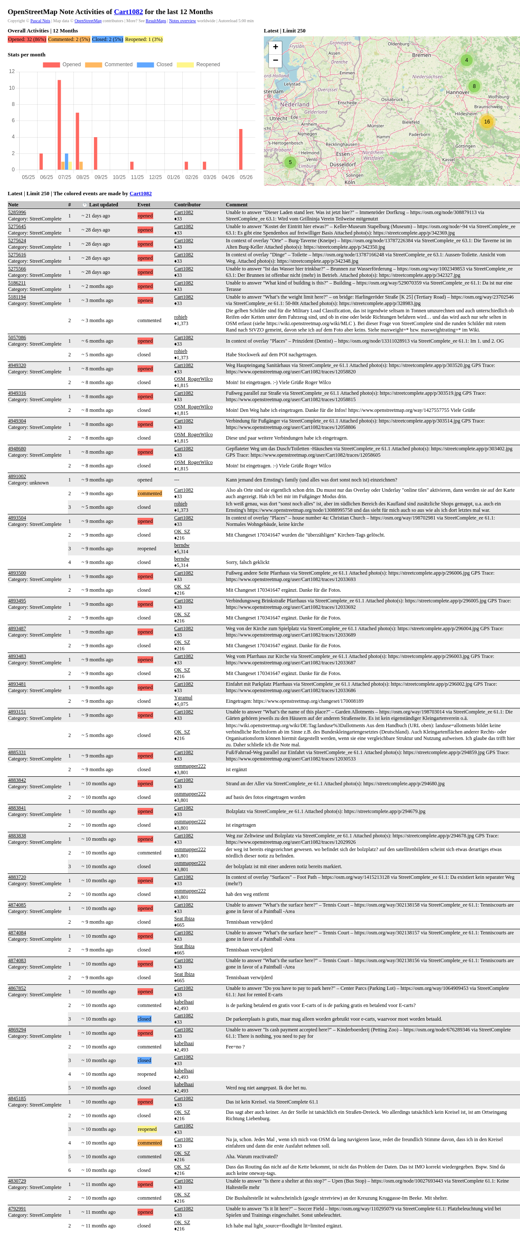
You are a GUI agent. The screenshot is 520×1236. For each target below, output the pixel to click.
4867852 (17, 988)
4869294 (17, 1030)
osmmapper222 (190, 766)
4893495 (17, 601)
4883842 (17, 780)
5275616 (17, 255)
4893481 (17, 684)
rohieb (180, 317)
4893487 (17, 628)
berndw (182, 545)
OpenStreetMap (88, 20)
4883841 (17, 808)
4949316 (17, 393)
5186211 (17, 283)
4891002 (17, 476)
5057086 (17, 338)
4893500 (17, 573)
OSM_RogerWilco (193, 379)
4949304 (17, 421)
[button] (290, 162)
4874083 (17, 960)
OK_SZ (182, 531)
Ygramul (183, 698)
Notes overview (182, 20)
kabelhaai (184, 1002)
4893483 (17, 656)
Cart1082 (128, 12)
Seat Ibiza (184, 919)
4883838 (17, 836)
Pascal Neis (40, 20)
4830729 (17, 1181)
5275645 (17, 226)
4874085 (17, 905)
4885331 (17, 752)
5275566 (17, 269)
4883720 (17, 877)
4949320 (17, 365)
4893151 (17, 712)
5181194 (17, 297)
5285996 (17, 212)
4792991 (17, 1209)
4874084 (17, 933)
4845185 (17, 1098)
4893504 (17, 518)
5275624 (17, 241)
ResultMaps (156, 20)
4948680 (17, 449)
